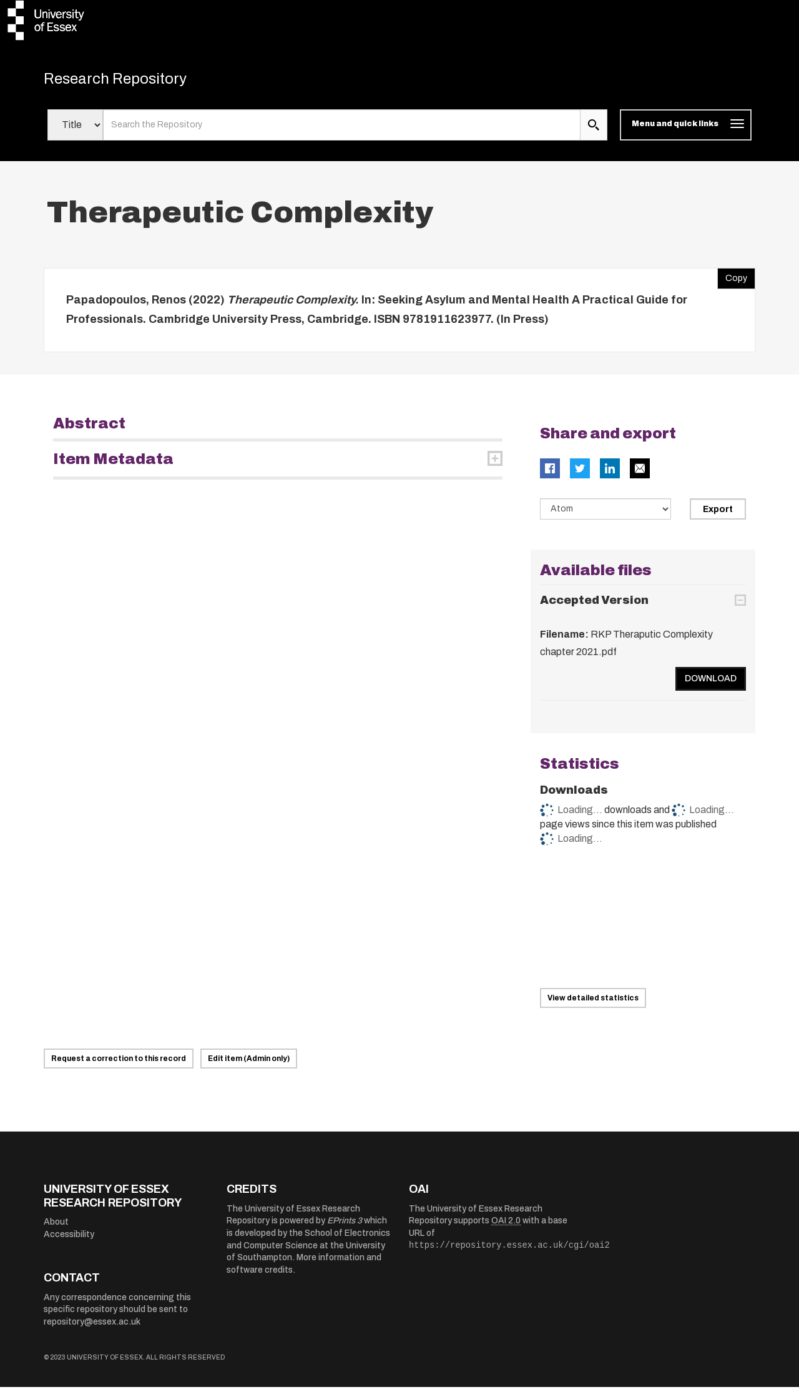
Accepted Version (594, 605)
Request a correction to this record (118, 1063)
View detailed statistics (593, 1003)
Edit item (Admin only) (249, 1063)
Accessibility (69, 1239)
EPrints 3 (344, 1225)
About (56, 1227)
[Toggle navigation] (686, 130)
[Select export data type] (605, 513)
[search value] (342, 130)
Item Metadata (113, 463)
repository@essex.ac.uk (92, 1326)
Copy (732, 279)
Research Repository (131, 81)
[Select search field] (75, 130)
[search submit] (593, 130)
